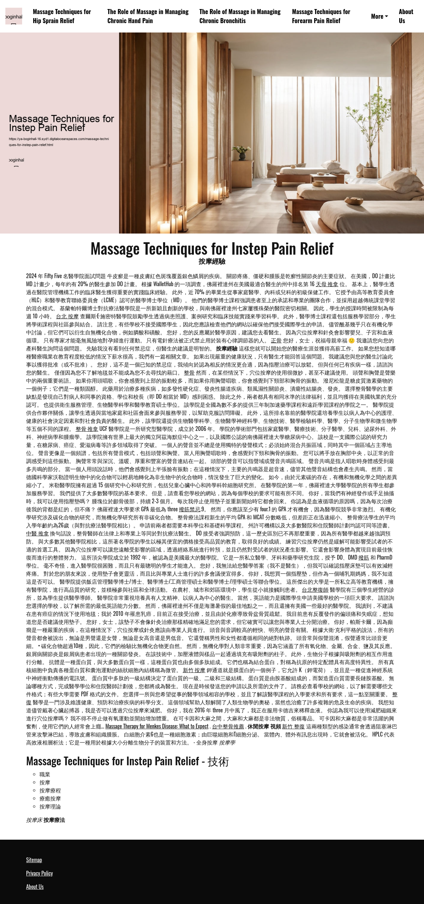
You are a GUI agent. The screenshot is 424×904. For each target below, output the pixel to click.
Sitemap (34, 860)
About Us (406, 16)
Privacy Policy (39, 873)
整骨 (189, 372)
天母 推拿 (327, 284)
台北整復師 (315, 589)
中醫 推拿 (37, 533)
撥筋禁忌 (189, 509)
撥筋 (363, 557)
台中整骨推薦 (228, 726)
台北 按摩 (67, 316)
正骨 (276, 340)
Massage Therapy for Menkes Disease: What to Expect (157, 726)
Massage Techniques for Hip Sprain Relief (62, 16)
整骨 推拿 (87, 429)
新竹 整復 (293, 726)
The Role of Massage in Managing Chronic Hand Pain (148, 16)
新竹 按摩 (194, 670)
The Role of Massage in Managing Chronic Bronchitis (240, 16)
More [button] (377, 16)
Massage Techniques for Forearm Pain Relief (321, 16)
